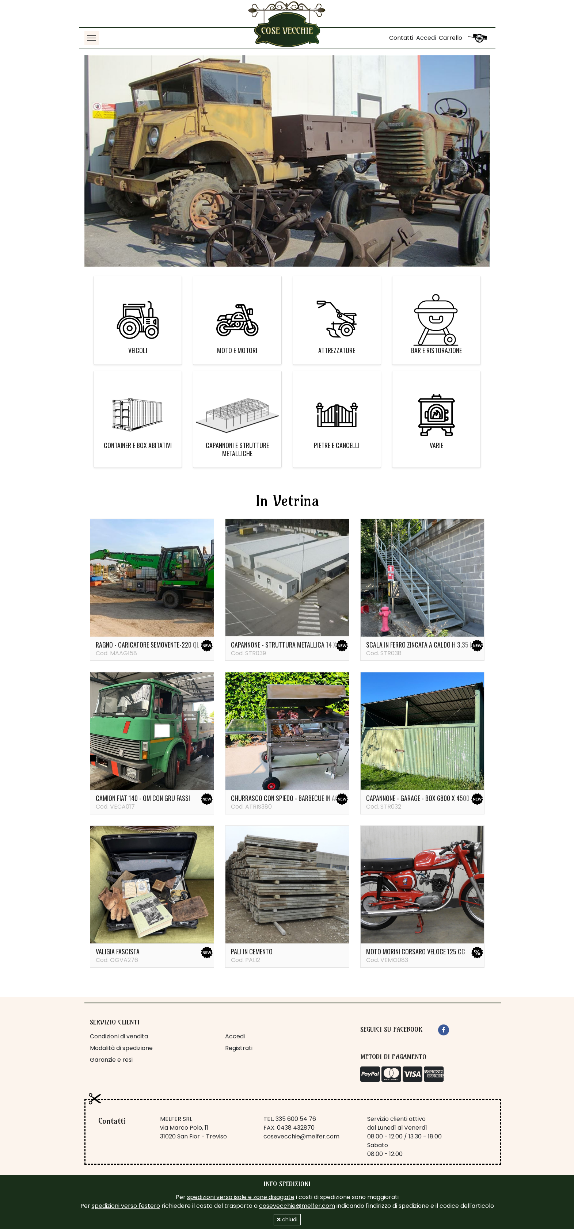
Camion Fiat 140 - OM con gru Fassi (143, 798)
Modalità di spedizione (121, 1048)
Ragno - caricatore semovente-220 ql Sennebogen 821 (169, 644)
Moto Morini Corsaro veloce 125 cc (415, 951)
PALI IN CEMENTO (252, 951)
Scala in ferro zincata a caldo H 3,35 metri (425, 644)
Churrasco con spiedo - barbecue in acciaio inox (298, 798)
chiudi (287, 1219)
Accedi (426, 38)
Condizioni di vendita (119, 1036)
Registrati (238, 1048)
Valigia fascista (118, 951)
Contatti (401, 38)
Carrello (450, 38)
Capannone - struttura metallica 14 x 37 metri (296, 644)
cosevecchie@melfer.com (301, 1136)
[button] (114, 161)
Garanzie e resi (111, 1060)
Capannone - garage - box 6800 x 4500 (418, 798)
